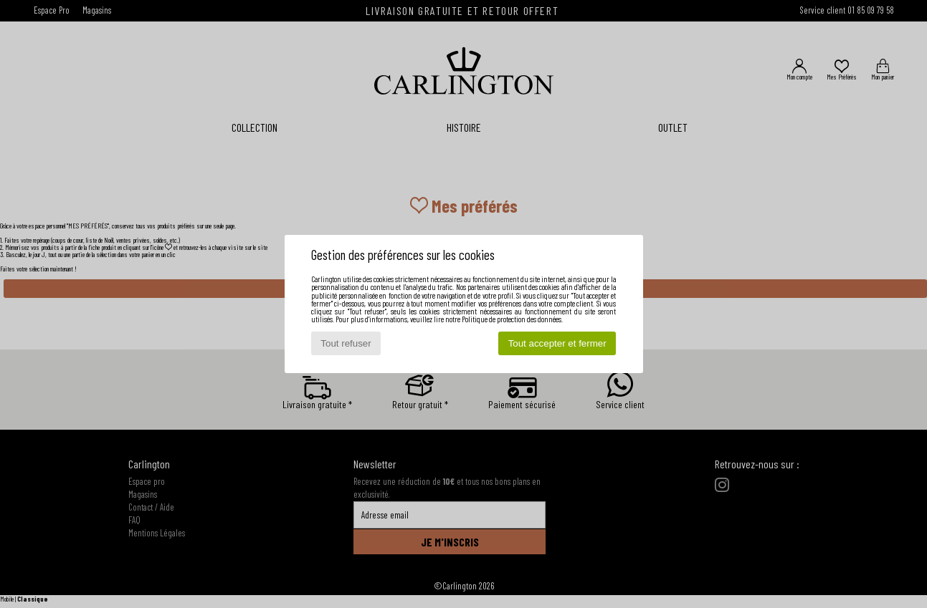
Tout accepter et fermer (557, 343)
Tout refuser (345, 343)
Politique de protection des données (511, 319)
